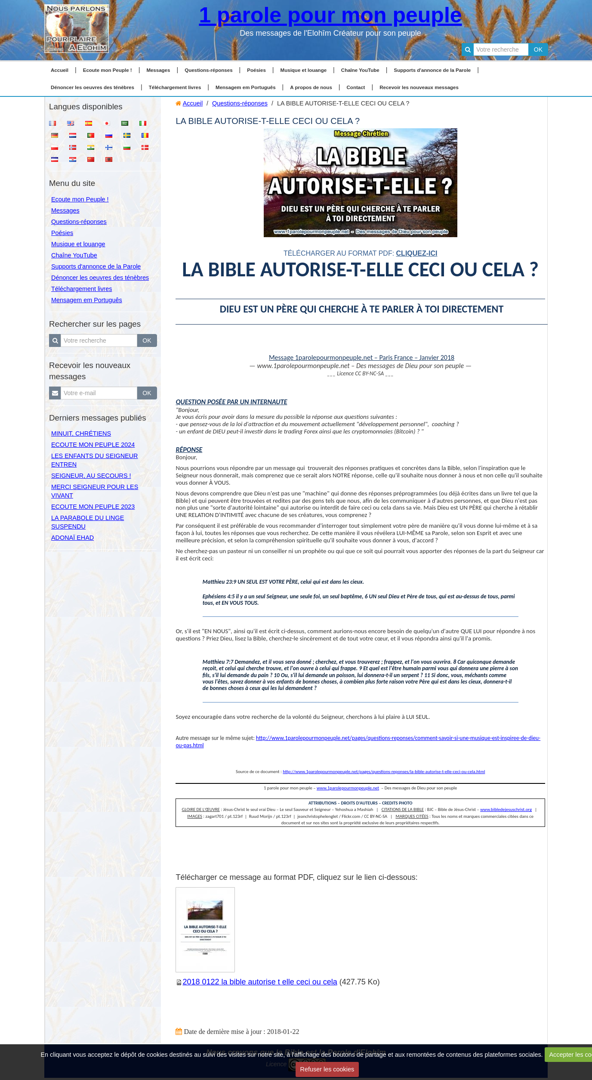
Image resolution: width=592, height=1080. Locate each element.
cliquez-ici (417, 253)
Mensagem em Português (246, 87)
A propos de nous (311, 87)
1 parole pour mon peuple (330, 15)
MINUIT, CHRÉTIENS (81, 433)
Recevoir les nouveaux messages (419, 87)
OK (538, 49)
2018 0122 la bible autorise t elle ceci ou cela (259, 982)
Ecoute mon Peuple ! (107, 70)
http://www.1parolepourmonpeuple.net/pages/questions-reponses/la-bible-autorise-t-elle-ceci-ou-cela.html (384, 771)
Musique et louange (304, 70)
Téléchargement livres (175, 87)
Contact (356, 87)
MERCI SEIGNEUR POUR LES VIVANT (94, 491)
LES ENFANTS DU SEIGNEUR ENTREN (94, 460)
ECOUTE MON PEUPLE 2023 (93, 506)
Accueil (59, 70)
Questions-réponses (208, 70)
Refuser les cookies (327, 1069)
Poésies (256, 70)
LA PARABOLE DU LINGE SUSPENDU (87, 522)
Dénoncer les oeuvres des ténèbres (92, 87)
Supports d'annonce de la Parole (432, 70)
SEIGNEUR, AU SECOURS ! (91, 475)
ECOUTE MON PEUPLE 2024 (93, 444)
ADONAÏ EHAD (72, 537)
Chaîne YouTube (360, 70)
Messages (158, 70)
